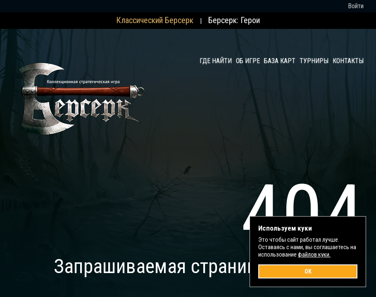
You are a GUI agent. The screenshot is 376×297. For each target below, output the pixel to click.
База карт (279, 61)
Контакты (348, 61)
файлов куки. (314, 254)
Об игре (248, 61)
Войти (356, 6)
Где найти (216, 61)
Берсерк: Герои (234, 20)
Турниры (314, 61)
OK (308, 271)
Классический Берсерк (154, 20)
